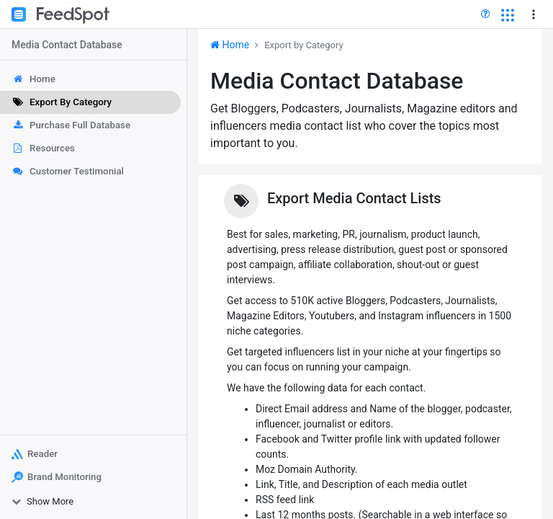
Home (229, 44)
